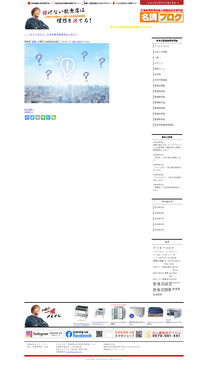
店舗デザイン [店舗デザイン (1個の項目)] (157, 267)
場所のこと (159, 69)
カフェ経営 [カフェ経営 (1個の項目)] (156, 255)
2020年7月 (159, 218)
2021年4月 (159, 207)
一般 (156, 57)
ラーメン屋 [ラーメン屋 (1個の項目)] (171, 255)
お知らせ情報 (160, 52)
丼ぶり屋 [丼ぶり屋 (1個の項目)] (167, 258)
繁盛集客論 (159, 119)
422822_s (28, 112)
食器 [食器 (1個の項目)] (170, 273)
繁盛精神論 (159, 108)
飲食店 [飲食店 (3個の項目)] (165, 279)
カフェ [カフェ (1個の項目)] (175, 252)
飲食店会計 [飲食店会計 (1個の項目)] (173, 279)
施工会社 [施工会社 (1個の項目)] (175, 267)
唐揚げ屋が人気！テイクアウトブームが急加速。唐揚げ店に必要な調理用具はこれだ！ (167, 147)
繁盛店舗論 (159, 85)
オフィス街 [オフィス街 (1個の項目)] (169, 252)
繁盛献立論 (159, 102)
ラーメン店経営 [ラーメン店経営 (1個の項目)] (158, 258)
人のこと (158, 63)
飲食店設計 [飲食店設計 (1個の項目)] (176, 282)
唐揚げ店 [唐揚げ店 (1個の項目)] (177, 261)
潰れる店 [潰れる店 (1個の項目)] (175, 270)
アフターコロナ (161, 46)
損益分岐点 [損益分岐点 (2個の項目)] (167, 267)
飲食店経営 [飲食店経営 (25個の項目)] (162, 284)
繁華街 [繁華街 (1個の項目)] (155, 273)
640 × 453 (76, 41)
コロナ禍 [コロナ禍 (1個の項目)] (164, 255)
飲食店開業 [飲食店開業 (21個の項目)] (162, 290)
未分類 (157, 74)
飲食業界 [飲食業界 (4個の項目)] (157, 294)
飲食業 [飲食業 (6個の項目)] (176, 289)
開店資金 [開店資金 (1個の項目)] (161, 273)
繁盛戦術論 (159, 91)
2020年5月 (159, 230)
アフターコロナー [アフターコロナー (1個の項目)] (159, 252)
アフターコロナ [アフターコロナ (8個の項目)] (163, 247)
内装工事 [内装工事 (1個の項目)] (171, 261)
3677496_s (29, 109)
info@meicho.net (74, 352)
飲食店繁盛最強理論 (164, 125)
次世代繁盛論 (160, 80)
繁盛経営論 (159, 114)
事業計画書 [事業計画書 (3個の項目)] (158, 261)
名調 (34, 41)
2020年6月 (159, 224)
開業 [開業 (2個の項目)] (166, 273)
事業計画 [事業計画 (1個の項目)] (173, 258)
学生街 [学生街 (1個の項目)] (171, 264)
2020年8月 (159, 213)
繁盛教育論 (159, 97)
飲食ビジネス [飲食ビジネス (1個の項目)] (157, 279)
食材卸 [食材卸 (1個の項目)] (175, 273)
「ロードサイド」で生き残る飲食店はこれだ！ (51, 34)
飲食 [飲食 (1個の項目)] (170, 276)
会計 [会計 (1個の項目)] (165, 261)
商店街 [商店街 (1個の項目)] (166, 264)
